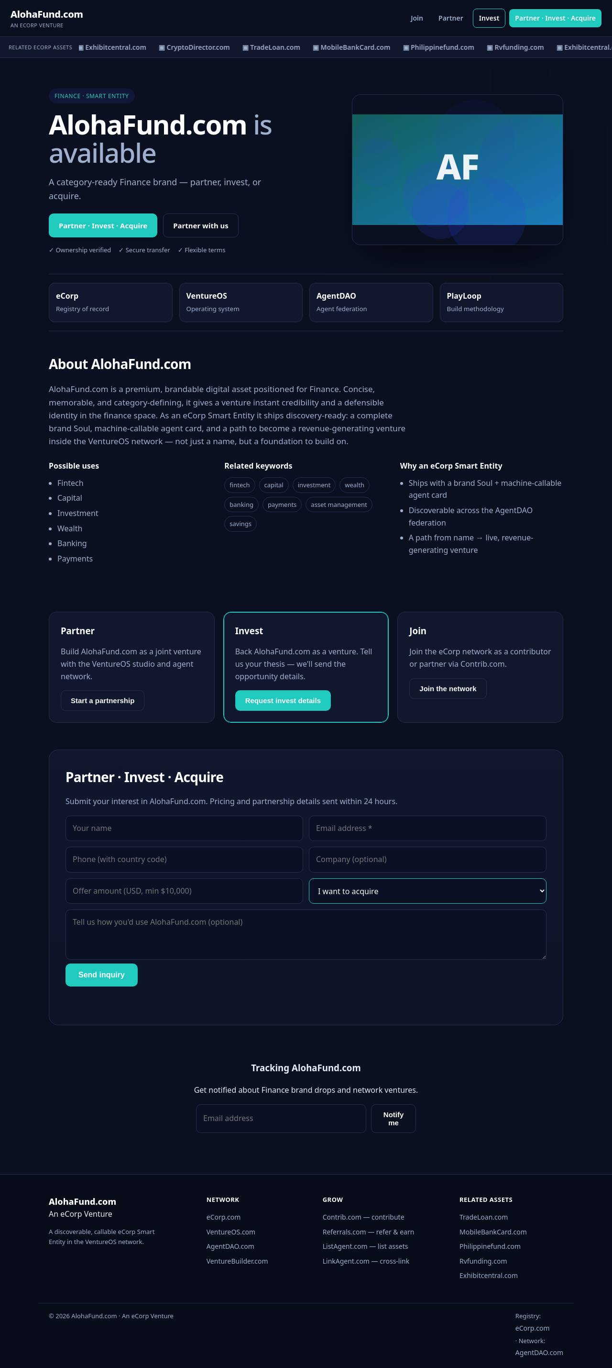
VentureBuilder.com (237, 1261)
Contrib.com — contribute (363, 1217)
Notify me (393, 1118)
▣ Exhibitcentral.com (114, 47)
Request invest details (283, 700)
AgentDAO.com (230, 1246)
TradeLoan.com (483, 1217)
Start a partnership (102, 700)
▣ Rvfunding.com (517, 47)
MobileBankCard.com (493, 1231)
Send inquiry (101, 975)
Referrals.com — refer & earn (369, 1231)
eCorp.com (224, 1217)
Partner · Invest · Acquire (555, 17)
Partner (450, 17)
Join (417, 17)
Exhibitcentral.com (488, 1275)
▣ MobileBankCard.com (354, 47)
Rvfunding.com (483, 1261)
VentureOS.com (231, 1231)
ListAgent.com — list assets (365, 1246)
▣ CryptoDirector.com (197, 47)
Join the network (447, 688)
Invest (489, 17)
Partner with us (201, 225)
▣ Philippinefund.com (441, 47)
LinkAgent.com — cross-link (366, 1261)
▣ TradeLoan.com (274, 47)
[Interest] (427, 891)
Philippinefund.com (490, 1246)
